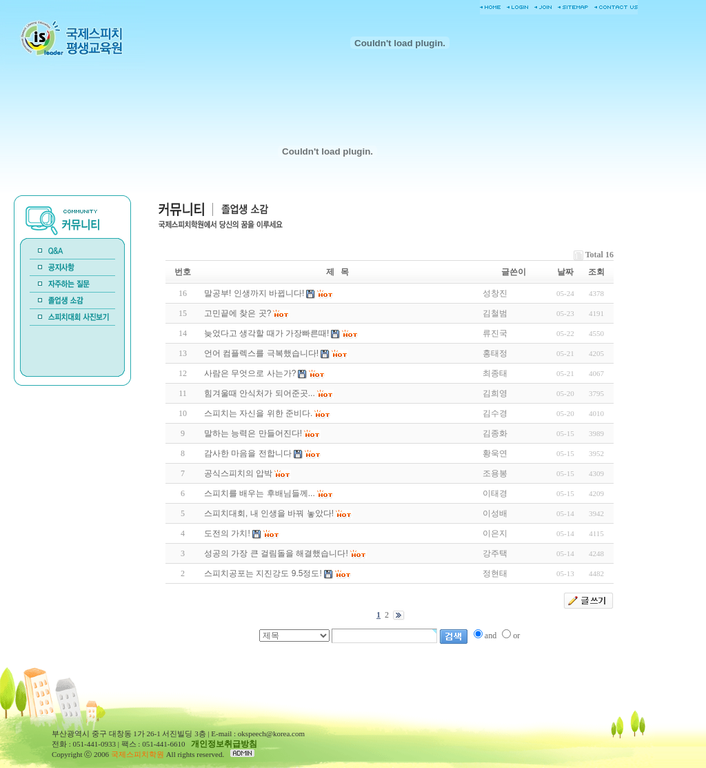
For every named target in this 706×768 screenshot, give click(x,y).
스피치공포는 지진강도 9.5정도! (263, 573)
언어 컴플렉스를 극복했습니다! (261, 353)
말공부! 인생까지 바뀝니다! (254, 293)
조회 (596, 272)
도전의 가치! (227, 533)
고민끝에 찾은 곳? (237, 313)
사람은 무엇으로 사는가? (250, 373)
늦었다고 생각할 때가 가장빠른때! (266, 333)
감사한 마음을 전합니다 (248, 453)
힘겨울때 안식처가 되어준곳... (259, 393)
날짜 (565, 272)
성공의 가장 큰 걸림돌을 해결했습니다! (276, 553)
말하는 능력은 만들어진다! (253, 433)
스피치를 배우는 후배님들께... (259, 493)
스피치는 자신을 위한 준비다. (258, 413)
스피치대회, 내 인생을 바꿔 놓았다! (269, 513)
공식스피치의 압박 (238, 473)
